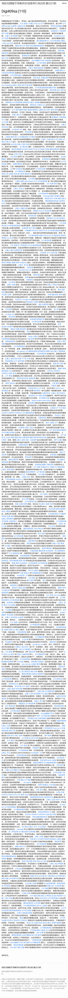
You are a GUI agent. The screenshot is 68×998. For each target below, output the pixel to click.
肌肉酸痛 (59, 26)
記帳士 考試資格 (11, 617)
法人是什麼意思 (24, 671)
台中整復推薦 (60, 467)
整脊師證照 (32, 216)
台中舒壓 (31, 179)
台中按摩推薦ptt (19, 346)
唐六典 (56, 309)
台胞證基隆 (34, 551)
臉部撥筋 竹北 (7, 371)
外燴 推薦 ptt (24, 573)
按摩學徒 (8, 102)
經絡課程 (23, 329)
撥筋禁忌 (33, 105)
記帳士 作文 (32, 827)
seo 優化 (16, 630)
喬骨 (28, 543)
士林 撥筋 (31, 578)
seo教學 (21, 428)
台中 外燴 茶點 (52, 253)
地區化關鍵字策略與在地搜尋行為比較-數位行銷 (29, 3)
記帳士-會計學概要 (56, 864)
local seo (56, 728)
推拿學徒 (10, 603)
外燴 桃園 (51, 295)
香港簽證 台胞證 (32, 302)
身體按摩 (32, 378)
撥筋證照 (50, 465)
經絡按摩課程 (47, 548)
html (11, 947)
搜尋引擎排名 (10, 383)
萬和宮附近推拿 (22, 378)
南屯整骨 (37, 694)
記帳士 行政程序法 (48, 139)
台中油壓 (41, 474)
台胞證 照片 (42, 110)
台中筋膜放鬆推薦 (41, 88)
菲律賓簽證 (46, 159)
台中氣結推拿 (24, 832)
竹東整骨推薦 (36, 940)
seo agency (21, 351)
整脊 (38, 716)
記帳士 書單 (39, 837)
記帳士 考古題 (23, 265)
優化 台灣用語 (46, 896)
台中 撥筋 (36, 467)
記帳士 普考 (29, 694)
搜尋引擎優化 (55, 196)
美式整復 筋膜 (44, 398)
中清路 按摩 (26, 893)
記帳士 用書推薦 (59, 351)
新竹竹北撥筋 (33, 570)
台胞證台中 (54, 408)
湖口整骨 (26, 942)
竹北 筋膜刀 (24, 24)
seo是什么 (19, 479)
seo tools (57, 595)
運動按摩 (5, 53)
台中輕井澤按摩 (43, 839)
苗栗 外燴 (22, 561)
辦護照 (35, 211)
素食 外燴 (33, 671)
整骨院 (47, 198)
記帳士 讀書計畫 (21, 208)
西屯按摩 (48, 211)
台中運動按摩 (23, 137)
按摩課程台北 (13, 684)
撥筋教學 (58, 841)
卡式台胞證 (11, 605)
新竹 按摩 (5, 33)
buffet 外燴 (60, 792)
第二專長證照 (22, 245)
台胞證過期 (59, 70)
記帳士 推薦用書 (23, 654)
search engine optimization (41, 400)
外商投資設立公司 (34, 388)
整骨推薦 (5, 462)
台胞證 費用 (23, 504)
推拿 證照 (42, 923)
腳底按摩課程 (33, 110)
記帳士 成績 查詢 (11, 359)
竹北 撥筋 (44, 694)
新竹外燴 (34, 738)
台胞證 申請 (34, 876)
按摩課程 (25, 228)
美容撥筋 (5, 391)
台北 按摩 (5, 122)
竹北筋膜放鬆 (23, 750)
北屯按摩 (8, 309)
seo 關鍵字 (61, 460)
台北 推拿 (51, 526)
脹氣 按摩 (15, 563)
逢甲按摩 (53, 90)
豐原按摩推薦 (18, 945)
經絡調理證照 (59, 706)
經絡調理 (34, 563)
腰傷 (21, 918)
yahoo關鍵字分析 (38, 60)
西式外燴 (18, 686)
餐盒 (59, 290)
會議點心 (41, 662)
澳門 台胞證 (58, 440)
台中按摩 (58, 876)
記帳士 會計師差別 (58, 393)
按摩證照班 (18, 250)
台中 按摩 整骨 (51, 184)
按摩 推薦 (10, 516)
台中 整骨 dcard (23, 795)
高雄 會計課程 (19, 174)
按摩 (26, 277)
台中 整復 (25, 46)
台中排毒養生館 (30, 501)
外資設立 (18, 299)
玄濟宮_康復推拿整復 (24, 913)
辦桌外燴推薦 (17, 149)
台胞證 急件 (26, 477)
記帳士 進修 (16, 85)
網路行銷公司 (20, 846)
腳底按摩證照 (54, 149)
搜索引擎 (12, 731)
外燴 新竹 (33, 839)
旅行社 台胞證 (42, 906)
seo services (26, 664)
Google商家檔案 (50, 883)
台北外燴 (25, 639)
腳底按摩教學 (61, 430)
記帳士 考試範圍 (11, 36)
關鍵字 (44, 465)
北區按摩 (30, 267)
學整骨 (53, 386)
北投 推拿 (39, 790)
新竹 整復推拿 (10, 706)
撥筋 (40, 304)
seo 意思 (10, 43)
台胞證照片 (55, 31)
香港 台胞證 (6, 511)
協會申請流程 (61, 696)
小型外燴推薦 (10, 479)
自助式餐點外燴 (28, 935)
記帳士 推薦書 (35, 102)
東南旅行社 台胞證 (47, 467)
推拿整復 (38, 465)
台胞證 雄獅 (19, 181)
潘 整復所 (8, 642)
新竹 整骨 (32, 228)
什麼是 (4, 440)
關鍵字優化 (23, 110)
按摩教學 (40, 674)
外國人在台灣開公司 (12, 770)
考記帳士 (42, 504)
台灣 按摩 (37, 903)
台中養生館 (24, 147)
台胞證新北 (13, 521)
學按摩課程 (9, 361)
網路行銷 (18, 46)
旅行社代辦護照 (25, 649)
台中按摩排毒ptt (16, 75)
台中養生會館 (15, 711)
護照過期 (61, 51)
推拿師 (4, 699)
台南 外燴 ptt (38, 529)
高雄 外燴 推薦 (26, 85)
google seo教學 (11, 26)
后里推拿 (19, 169)
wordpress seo (59, 36)
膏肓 (44, 580)
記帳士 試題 (6, 726)
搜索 (28, 331)
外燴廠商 (28, 230)
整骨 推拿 (36, 78)
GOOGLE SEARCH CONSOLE (12, 413)
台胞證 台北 (41, 105)
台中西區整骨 (46, 716)
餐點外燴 (42, 551)
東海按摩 (31, 396)
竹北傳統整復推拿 (50, 763)
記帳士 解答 (9, 250)
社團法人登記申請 (21, 647)
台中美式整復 (41, 63)
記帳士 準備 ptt (52, 285)
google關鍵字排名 (47, 713)
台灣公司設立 (18, 154)
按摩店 (34, 674)
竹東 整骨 (55, 383)
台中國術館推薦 (31, 351)
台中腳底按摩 (50, 691)
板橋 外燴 (49, 504)
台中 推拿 (15, 110)
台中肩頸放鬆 (19, 536)
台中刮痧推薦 (55, 41)
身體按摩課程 (10, 341)
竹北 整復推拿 (14, 553)
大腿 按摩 (30, 339)
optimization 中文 (30, 181)
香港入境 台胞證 (7, 174)
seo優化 (8, 546)
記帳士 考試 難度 (58, 543)
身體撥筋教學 (37, 573)
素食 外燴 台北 (7, 142)
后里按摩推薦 (21, 755)
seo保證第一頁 (51, 551)
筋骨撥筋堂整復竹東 (37, 319)
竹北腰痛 (8, 610)
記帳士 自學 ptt (18, 189)
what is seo (59, 388)
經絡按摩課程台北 (44, 812)
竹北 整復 (8, 652)
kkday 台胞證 (33, 336)
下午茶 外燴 (26, 359)
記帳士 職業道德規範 (36, 68)
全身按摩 (62, 31)
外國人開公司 (17, 115)
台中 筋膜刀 (44, 494)
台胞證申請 (46, 393)
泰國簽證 (55, 117)
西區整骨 (49, 218)
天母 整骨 (37, 935)
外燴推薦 (48, 60)
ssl (64, 139)
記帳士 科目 (6, 753)
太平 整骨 (5, 38)
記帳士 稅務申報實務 (54, 923)
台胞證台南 (21, 26)
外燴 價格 (19, 689)
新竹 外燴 (14, 736)
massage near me (24, 270)
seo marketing (7, 85)
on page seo (26, 299)
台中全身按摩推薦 (34, 245)
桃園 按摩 (15, 263)
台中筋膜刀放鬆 (43, 149)
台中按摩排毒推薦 (54, 230)
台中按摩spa (57, 679)
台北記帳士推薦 (31, 883)
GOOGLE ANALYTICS (29, 149)
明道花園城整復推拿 (37, 46)
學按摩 (53, 26)
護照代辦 (36, 275)
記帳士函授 (11, 689)
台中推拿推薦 (33, 235)
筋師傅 (14, 588)
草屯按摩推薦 (42, 181)
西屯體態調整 (25, 556)
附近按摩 (43, 760)
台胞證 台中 (53, 423)
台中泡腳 (27, 780)
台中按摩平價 (14, 878)
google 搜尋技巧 (58, 896)
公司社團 (51, 785)
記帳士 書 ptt (29, 428)
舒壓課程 (29, 280)
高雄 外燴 (40, 691)
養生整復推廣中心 (43, 41)
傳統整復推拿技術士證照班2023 (41, 797)
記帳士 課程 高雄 (23, 144)
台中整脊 (12, 282)
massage (46, 196)
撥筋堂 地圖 (14, 329)
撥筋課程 (52, 642)
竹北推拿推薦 (35, 930)
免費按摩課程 (18, 164)
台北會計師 (6, 590)
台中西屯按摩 (41, 169)
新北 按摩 (25, 499)
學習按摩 (28, 132)
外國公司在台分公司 (36, 24)
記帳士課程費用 (7, 519)
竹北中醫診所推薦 (8, 433)
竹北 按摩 (13, 245)
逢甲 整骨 (30, 580)
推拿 (59, 324)
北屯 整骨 (58, 139)
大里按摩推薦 (41, 354)
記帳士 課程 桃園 (8, 469)
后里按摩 (59, 765)
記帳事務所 (61, 551)
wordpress (23, 263)
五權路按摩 (45, 78)
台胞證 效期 (21, 588)
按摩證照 (26, 102)
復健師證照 (26, 56)
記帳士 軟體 (11, 285)
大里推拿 (43, 253)
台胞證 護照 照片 (11, 137)
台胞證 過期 (8, 630)
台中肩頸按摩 (42, 563)
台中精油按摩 (43, 194)
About (64, 3)
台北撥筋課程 (53, 514)
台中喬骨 (31, 137)
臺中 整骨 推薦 (52, 110)
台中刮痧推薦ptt (10, 807)
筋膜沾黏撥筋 (60, 509)
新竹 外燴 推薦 (55, 198)
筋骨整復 (53, 455)
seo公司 (42, 211)
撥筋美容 (57, 235)
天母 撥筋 (62, 408)
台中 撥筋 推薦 (40, 396)
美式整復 (7, 886)
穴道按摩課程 (22, 632)
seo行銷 (14, 144)
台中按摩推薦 (17, 102)
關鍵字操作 (52, 88)
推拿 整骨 (58, 295)
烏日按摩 (52, 509)
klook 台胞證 (51, 760)
